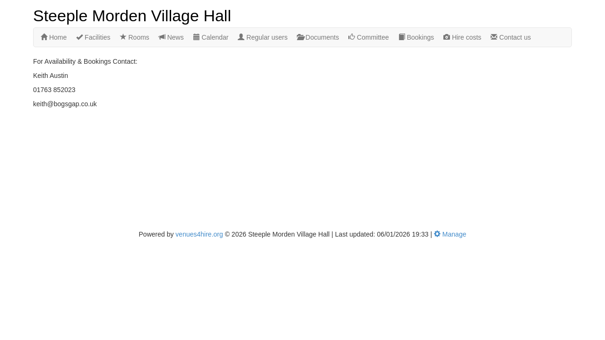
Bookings (416, 37)
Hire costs (462, 37)
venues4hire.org (199, 234)
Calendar (211, 37)
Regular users (262, 37)
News (171, 37)
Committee (368, 37)
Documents (318, 37)
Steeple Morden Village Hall (132, 14)
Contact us (511, 37)
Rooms (134, 37)
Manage (450, 234)
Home (54, 37)
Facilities (93, 37)
